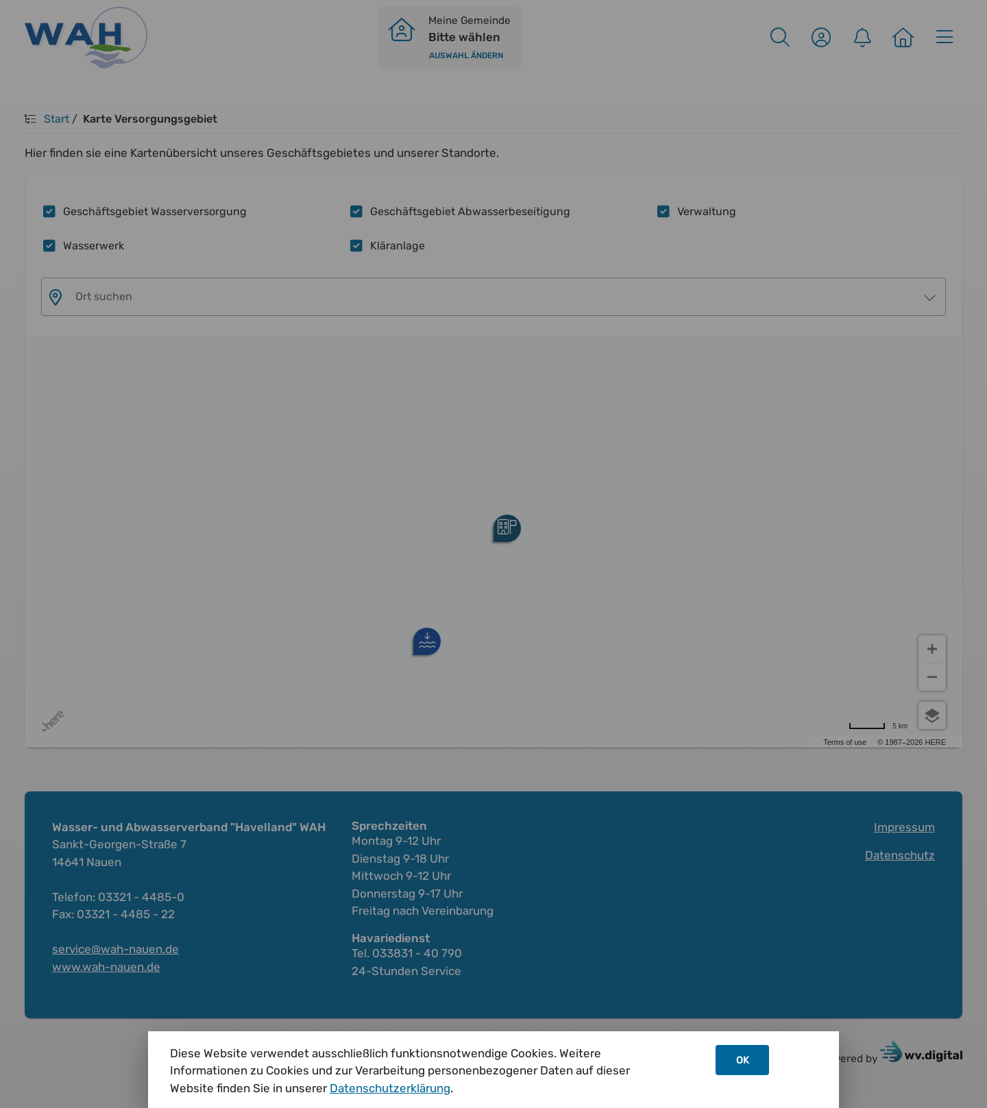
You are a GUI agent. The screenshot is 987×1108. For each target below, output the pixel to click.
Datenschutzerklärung (390, 1088)
